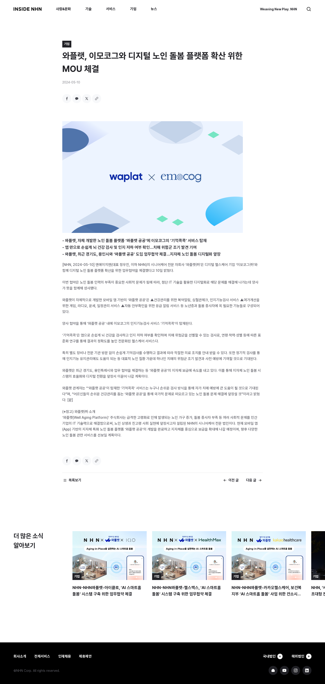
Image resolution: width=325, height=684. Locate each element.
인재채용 (64, 656)
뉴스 (154, 9)
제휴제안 (85, 656)
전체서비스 (42, 656)
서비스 (111, 9)
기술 (88, 9)
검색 (308, 9)
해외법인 (301, 656)
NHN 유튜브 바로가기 (284, 670)
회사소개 (20, 656)
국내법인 (271, 656)
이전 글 (233, 480)
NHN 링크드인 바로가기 (306, 670)
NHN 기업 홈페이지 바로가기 (273, 670)
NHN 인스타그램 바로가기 (295, 670)
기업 (133, 9)
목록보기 (75, 480)
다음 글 (251, 480)
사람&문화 (63, 9)
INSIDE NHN (28, 9)
